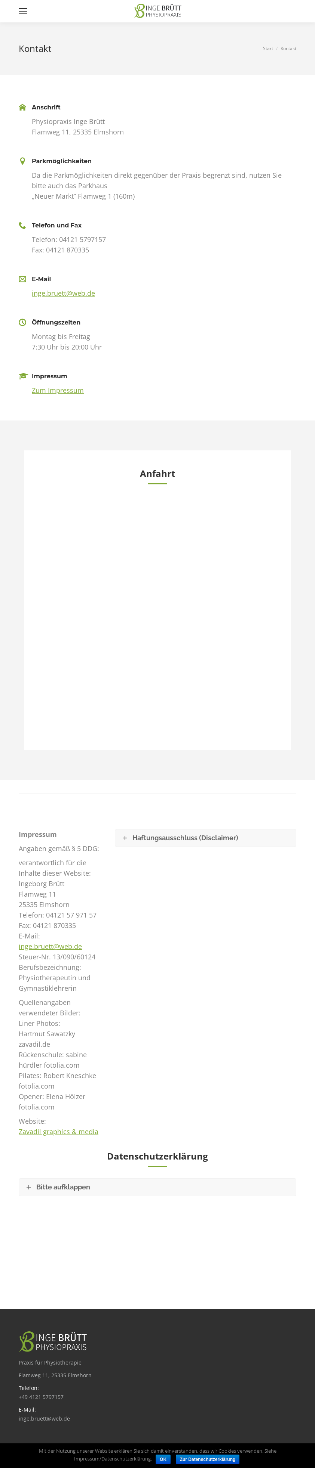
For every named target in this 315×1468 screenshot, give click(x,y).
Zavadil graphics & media (58, 1131)
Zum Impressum (58, 390)
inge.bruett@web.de (63, 293)
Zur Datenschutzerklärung (208, 1459)
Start (268, 48)
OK (163, 1459)
